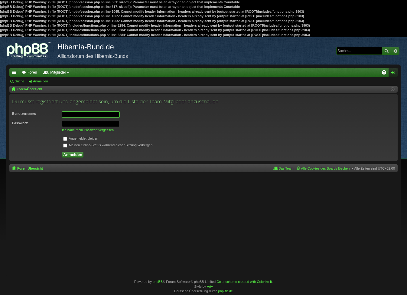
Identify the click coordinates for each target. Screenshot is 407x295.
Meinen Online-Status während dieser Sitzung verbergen (107, 145)
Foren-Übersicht (30, 168)
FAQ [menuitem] (386, 73)
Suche (386, 51)
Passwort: (20, 123)
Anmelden (40, 81)
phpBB (158, 281)
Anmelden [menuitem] (394, 73)
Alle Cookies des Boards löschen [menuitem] (325, 168)
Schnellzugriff (15, 73)
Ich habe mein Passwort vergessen (88, 130)
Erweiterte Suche (395, 51)
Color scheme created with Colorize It (244, 281)
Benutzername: (24, 113)
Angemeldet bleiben (80, 138)
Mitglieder (58, 72)
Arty (210, 286)
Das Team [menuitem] (285, 168)
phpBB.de (225, 291)
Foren (32, 72)
